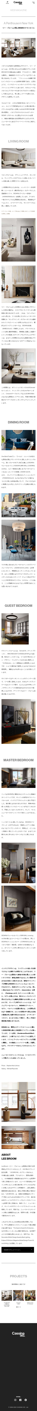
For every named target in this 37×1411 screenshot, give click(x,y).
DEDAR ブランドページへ (12, 1250)
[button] (33, 1298)
